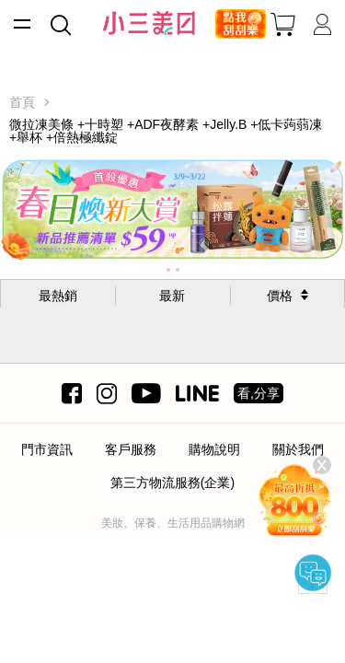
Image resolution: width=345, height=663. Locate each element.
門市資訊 (47, 449)
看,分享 (258, 393)
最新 (172, 295)
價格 (280, 295)
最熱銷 (58, 295)
